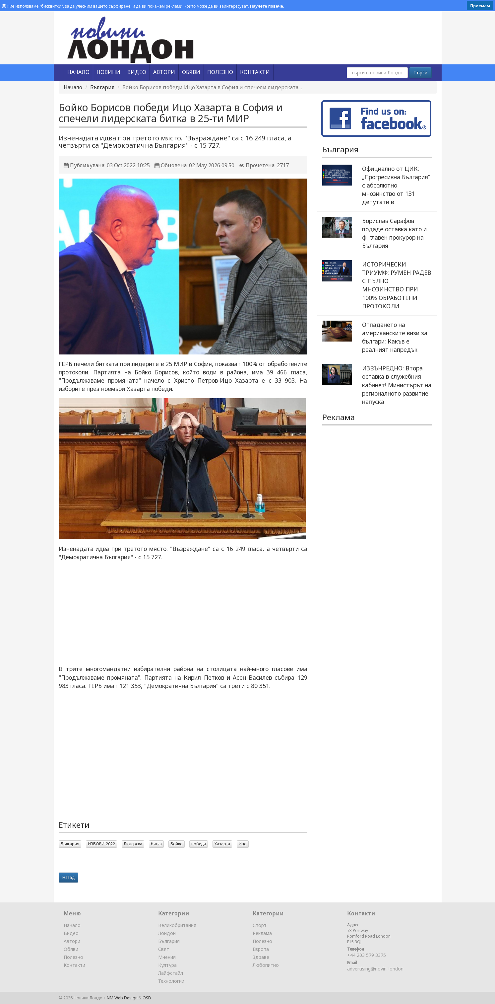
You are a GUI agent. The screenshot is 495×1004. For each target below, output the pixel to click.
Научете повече (266, 6)
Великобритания (177, 925)
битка (156, 844)
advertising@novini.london (375, 968)
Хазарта (222, 844)
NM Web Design (122, 998)
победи (198, 844)
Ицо (243, 844)
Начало (73, 87)
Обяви (71, 949)
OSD (147, 998)
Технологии (171, 981)
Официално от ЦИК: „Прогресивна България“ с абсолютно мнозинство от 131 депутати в (396, 185)
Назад (68, 877)
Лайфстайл (170, 973)
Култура (167, 965)
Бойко (176, 844)
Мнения (167, 957)
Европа (261, 949)
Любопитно (266, 965)
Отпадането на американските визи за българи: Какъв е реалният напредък (394, 337)
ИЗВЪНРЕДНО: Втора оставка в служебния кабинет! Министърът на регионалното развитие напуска (396, 385)
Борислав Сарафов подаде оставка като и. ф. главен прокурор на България (395, 233)
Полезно (73, 957)
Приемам (480, 6)
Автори (72, 941)
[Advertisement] (183, 613)
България (102, 87)
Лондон (167, 933)
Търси (420, 72)
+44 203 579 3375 (366, 955)
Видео (71, 933)
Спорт (260, 925)
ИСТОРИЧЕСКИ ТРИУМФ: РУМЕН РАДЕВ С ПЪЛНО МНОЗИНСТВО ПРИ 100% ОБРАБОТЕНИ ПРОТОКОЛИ (396, 285)
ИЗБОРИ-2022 (101, 844)
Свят (163, 949)
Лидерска (133, 844)
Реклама (262, 933)
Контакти (74, 965)
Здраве (261, 957)
